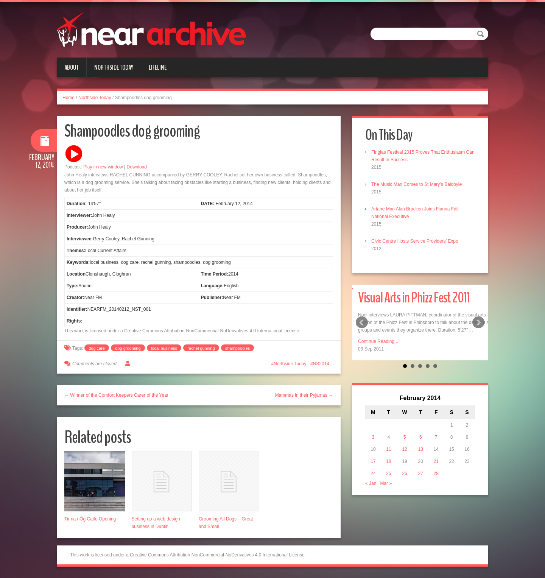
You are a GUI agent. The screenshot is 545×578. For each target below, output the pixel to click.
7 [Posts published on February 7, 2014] (436, 437)
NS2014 (321, 363)
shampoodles (237, 348)
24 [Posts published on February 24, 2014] (373, 473)
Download (137, 167)
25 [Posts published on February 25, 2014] (388, 473)
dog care (97, 348)
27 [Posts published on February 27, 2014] (420, 473)
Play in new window (103, 167)
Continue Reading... (378, 341)
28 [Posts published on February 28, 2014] (436, 473)
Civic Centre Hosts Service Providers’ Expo (414, 241)
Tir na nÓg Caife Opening (90, 519)
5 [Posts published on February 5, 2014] (404, 437)
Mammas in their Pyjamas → (304, 395)
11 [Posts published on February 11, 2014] (388, 449)
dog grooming (127, 348)
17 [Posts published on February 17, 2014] (373, 461)
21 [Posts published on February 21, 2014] (436, 461)
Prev (362, 322)
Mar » (386, 483)
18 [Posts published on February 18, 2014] (388, 461)
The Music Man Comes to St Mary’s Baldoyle (416, 184)
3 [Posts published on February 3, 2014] (373, 437)
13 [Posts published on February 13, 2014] (420, 449)
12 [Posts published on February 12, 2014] (404, 449)
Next (478, 322)
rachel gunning (201, 348)
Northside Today (113, 67)
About (71, 67)
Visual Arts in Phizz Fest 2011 (414, 298)
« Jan (370, 483)
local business (164, 348)
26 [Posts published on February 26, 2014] (404, 473)
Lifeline (158, 67)
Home (68, 97)
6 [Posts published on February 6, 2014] (420, 437)
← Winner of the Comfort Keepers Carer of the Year (116, 395)
